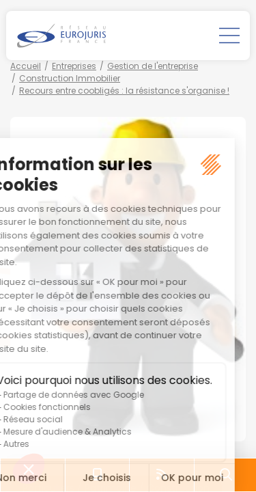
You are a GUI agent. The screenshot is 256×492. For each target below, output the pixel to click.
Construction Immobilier (69, 78)
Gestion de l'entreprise (152, 66)
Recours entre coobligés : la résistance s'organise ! (124, 90)
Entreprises (74, 66)
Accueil (25, 66)
